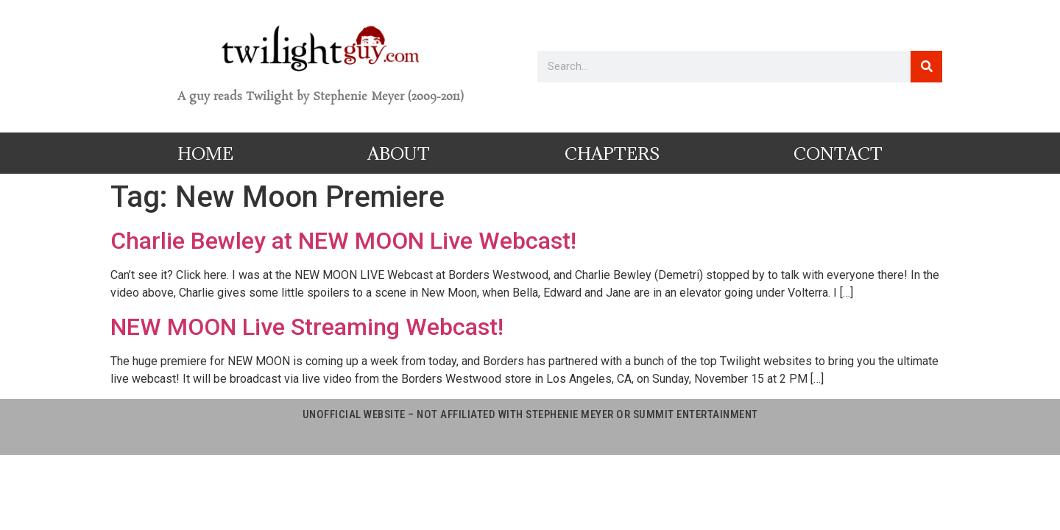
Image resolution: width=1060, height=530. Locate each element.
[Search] (926, 66)
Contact (838, 153)
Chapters (612, 153)
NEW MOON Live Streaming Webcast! (307, 327)
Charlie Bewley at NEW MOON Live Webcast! (343, 241)
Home (205, 153)
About (398, 153)
